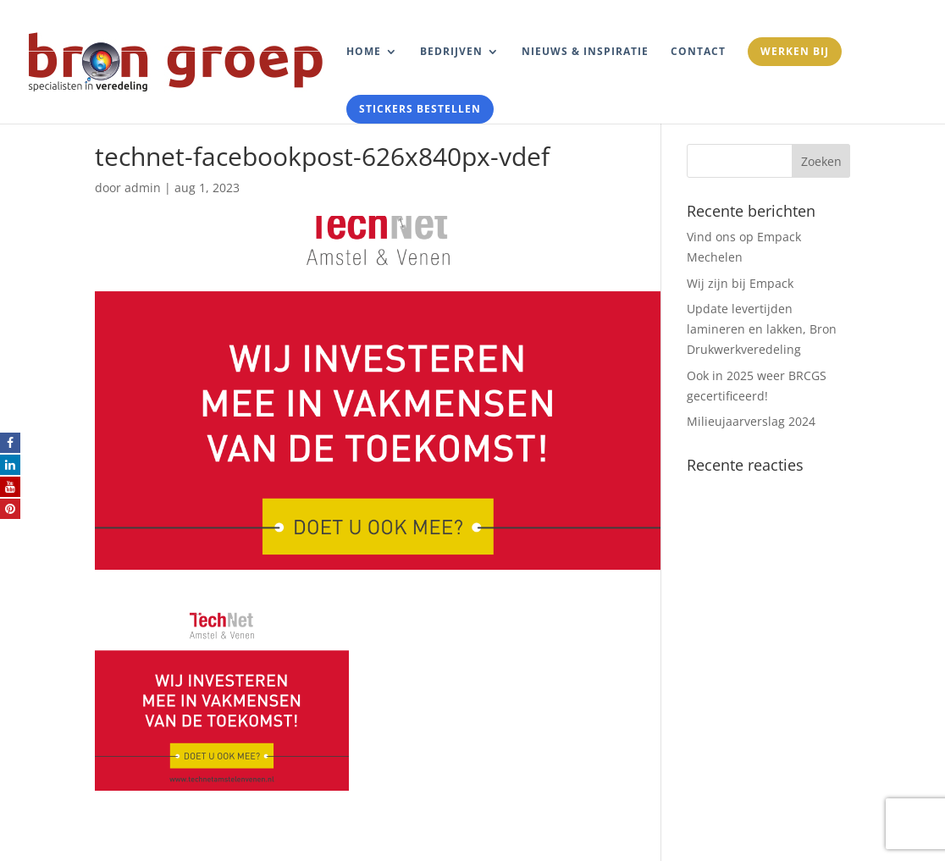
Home (363, 52)
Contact (698, 52)
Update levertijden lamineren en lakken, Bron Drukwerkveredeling (762, 329)
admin (142, 187)
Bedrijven (451, 52)
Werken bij (794, 51)
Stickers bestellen (420, 109)
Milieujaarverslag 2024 (751, 421)
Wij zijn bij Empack (740, 283)
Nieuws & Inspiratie (585, 52)
